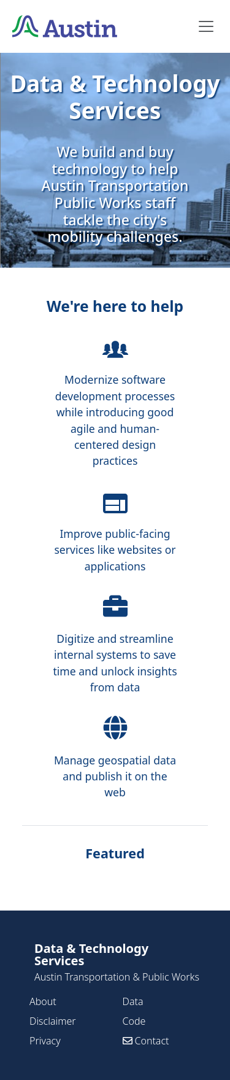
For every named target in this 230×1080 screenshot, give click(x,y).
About (42, 1001)
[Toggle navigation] (206, 26)
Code (134, 1021)
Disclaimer (52, 1021)
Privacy (45, 1040)
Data (133, 1001)
